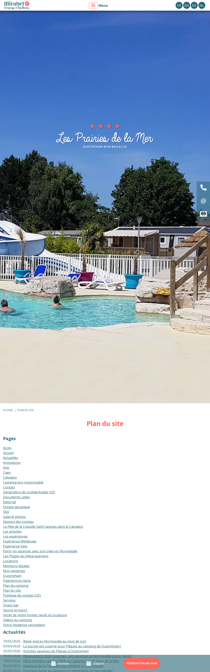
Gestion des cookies (18, 521)
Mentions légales (16, 566)
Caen (7, 472)
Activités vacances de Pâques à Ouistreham (56, 651)
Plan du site (26, 410)
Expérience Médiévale (19, 541)
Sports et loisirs (15, 610)
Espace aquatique (16, 507)
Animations (12, 462)
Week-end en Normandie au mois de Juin (54, 641)
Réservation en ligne (142, 663)
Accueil (8, 410)
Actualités (10, 458)
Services (9, 600)
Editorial (9, 502)
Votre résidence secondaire (24, 625)
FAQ (6, 512)
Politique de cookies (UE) (22, 595)
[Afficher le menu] (93, 5)
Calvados (10, 477)
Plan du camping (16, 585)
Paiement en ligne (17, 580)
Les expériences (15, 536)
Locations (10, 561)
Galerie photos (14, 516)
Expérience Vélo (15, 546)
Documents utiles (16, 497)
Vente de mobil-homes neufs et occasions (35, 615)
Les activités (12, 531)
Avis (6, 467)
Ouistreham (12, 575)
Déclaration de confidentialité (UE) (29, 492)
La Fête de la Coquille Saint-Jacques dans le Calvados (43, 526)
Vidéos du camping (17, 620)
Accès (7, 448)
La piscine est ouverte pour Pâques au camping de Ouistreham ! (72, 646)
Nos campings (14, 571)
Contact (9, 487)
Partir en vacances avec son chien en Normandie (40, 551)
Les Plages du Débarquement (25, 556)
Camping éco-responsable (23, 482)
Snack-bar (11, 605)
